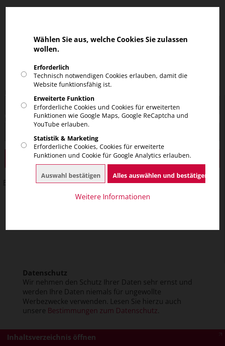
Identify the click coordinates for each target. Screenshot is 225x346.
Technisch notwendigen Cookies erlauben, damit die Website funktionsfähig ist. (110, 75)
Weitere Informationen (112, 196)
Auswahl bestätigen (70, 175)
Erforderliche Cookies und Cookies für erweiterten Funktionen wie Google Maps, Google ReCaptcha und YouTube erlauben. (111, 111)
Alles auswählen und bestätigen (160, 175)
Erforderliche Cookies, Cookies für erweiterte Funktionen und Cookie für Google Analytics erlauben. (112, 146)
